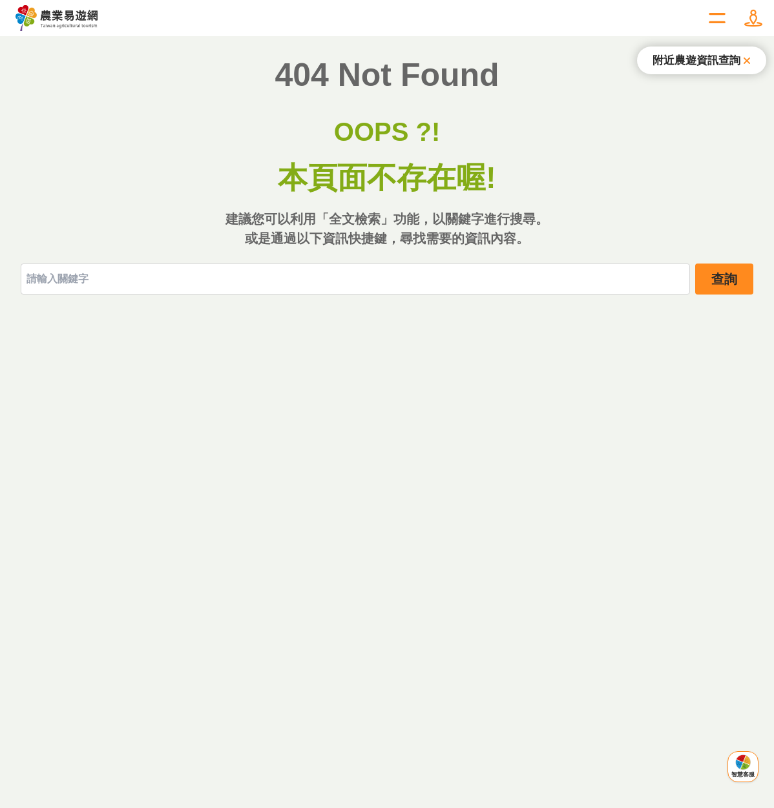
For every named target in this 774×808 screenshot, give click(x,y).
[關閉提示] (701, 60)
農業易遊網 (57, 18)
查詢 (724, 279)
